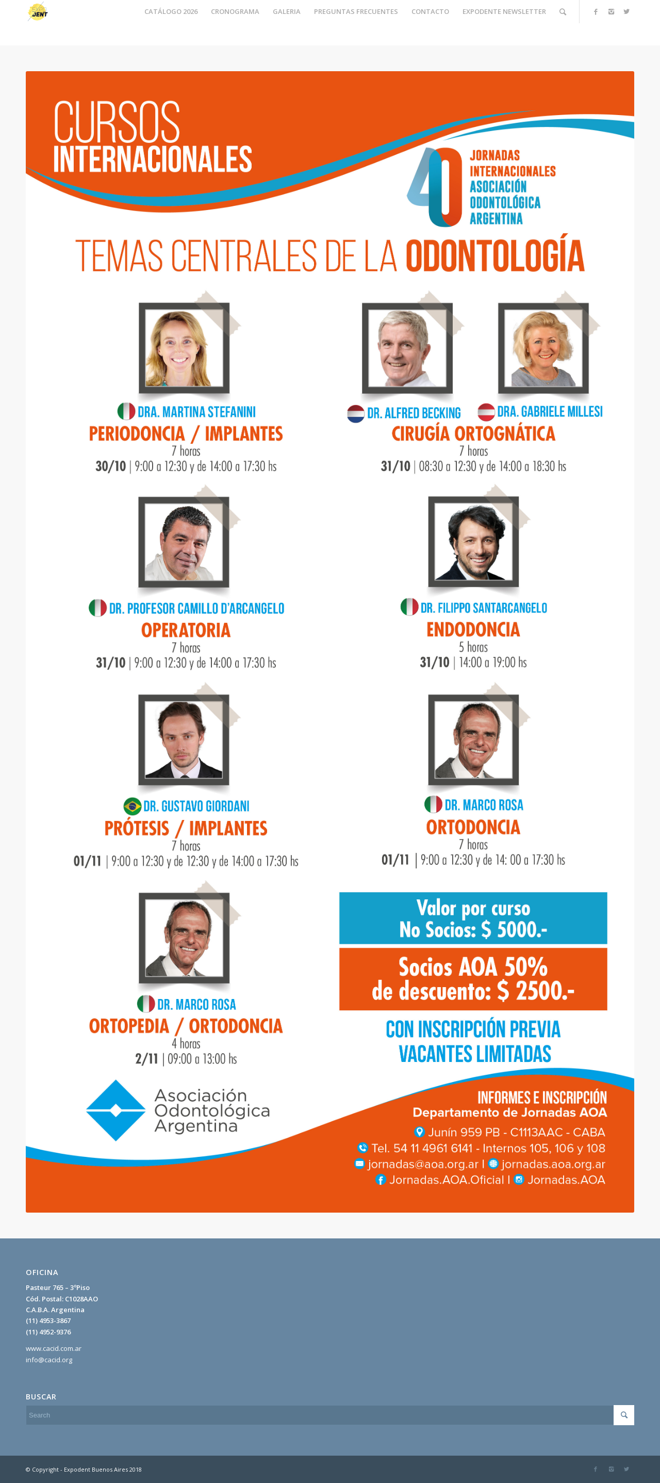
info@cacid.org (49, 1359)
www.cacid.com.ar (53, 1348)
